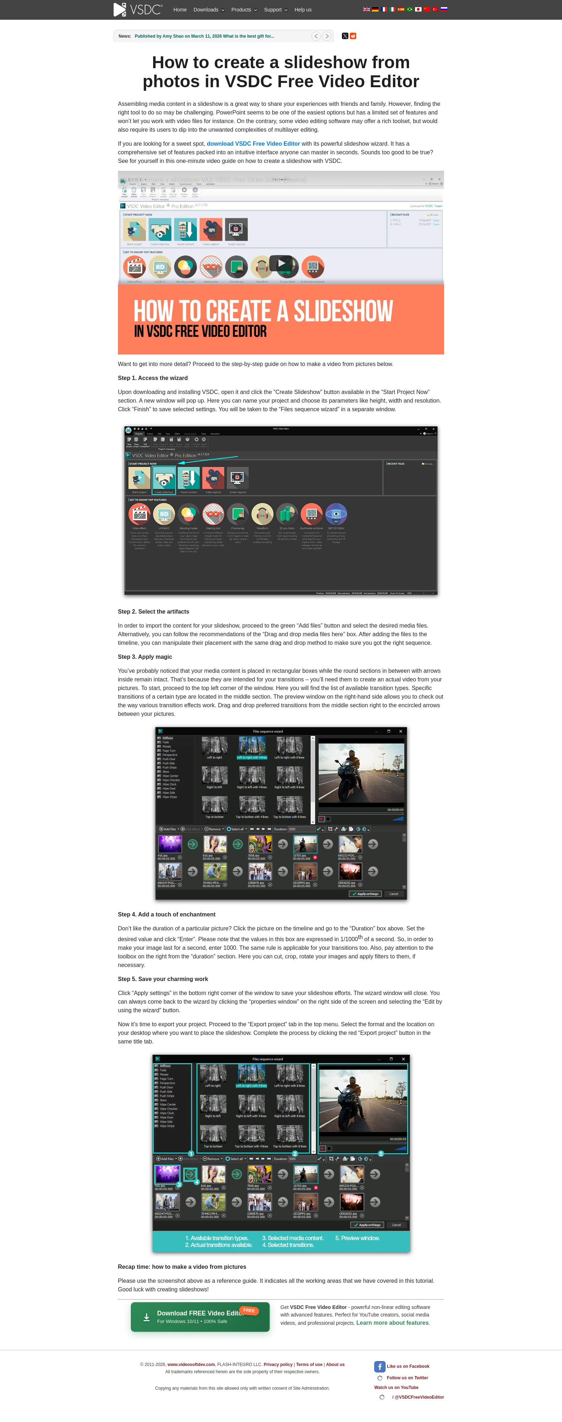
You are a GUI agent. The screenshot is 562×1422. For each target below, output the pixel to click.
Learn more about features (392, 1323)
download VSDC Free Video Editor (253, 144)
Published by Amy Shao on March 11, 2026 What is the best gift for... (204, 36)
